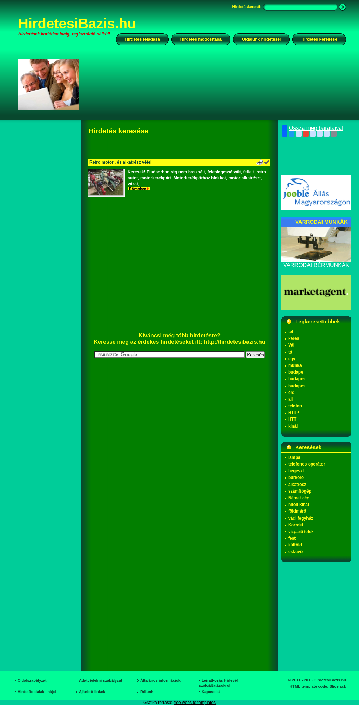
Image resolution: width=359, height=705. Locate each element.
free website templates (195, 702)
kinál (293, 426)
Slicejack (338, 686)
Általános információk (160, 680)
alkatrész (297, 484)
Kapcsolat (211, 692)
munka (295, 365)
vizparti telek (301, 531)
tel (290, 331)
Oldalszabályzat (32, 680)
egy (292, 358)
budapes (296, 385)
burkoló (296, 477)
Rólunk (146, 692)
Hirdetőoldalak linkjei (37, 692)
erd (291, 392)
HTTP (293, 412)
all (290, 399)
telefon (295, 405)
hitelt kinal (298, 504)
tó (290, 352)
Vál (291, 345)
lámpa (294, 457)
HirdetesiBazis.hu (77, 23)
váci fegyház (300, 518)
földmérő (297, 511)
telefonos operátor (306, 464)
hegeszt (296, 470)
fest (292, 538)
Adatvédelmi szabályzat (100, 680)
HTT (292, 419)
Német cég (299, 497)
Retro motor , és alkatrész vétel (120, 162)
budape (295, 372)
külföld (295, 544)
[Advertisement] (217, 84)
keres (293, 338)
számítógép (299, 491)
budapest (297, 378)
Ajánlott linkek (92, 692)
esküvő (295, 551)
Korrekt (295, 524)
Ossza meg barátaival (312, 128)
